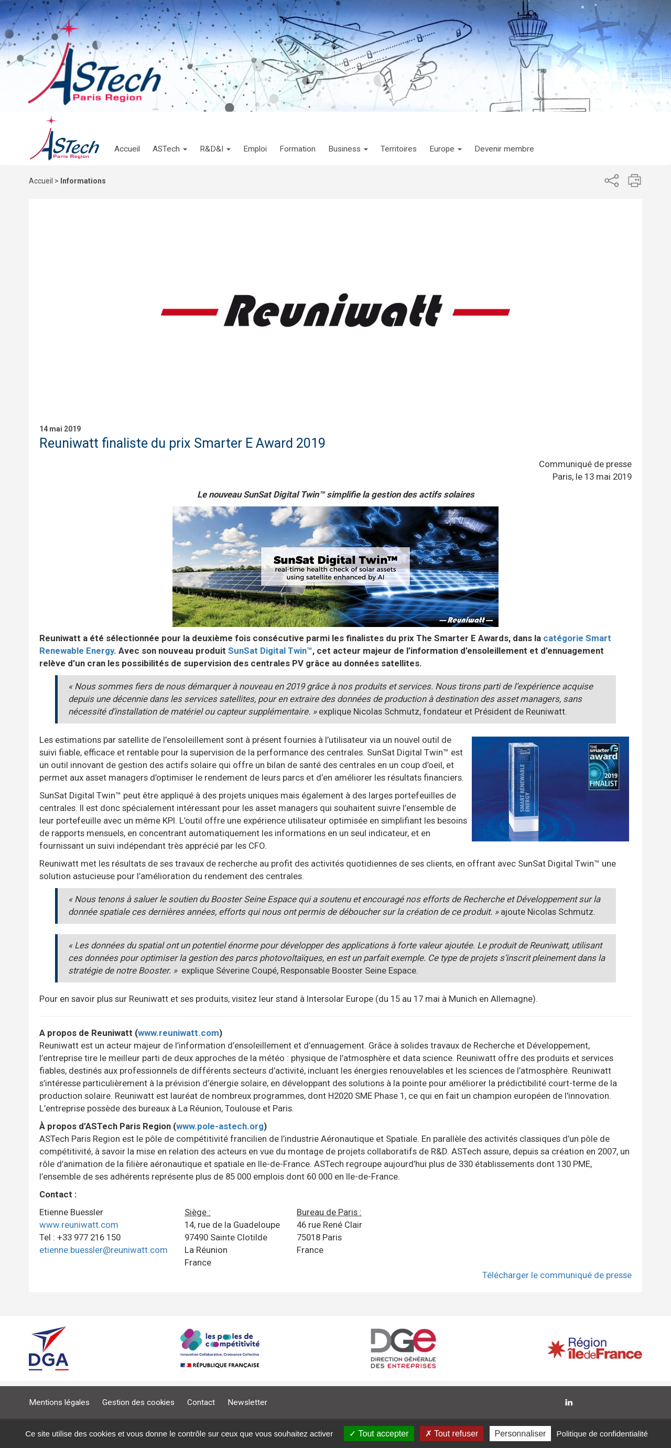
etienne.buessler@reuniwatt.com (103, 1250)
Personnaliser (520, 1433)
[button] (169, 138)
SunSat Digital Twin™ (270, 650)
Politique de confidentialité (602, 1433)
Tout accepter (378, 1433)
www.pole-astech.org (220, 1126)
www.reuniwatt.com (178, 1033)
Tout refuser (452, 1433)
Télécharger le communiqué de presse (557, 1275)
